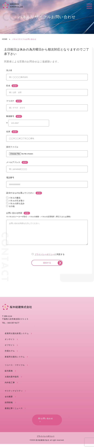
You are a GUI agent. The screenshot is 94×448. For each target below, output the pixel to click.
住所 (12, 131)
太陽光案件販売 (12, 381)
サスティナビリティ (14, 395)
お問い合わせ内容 (39, 215)
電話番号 (10, 177)
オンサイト (10, 343)
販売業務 (9, 375)
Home (4, 39)
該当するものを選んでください (24, 193)
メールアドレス (17, 162)
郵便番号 (14, 116)
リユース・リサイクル (15, 369)
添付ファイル (12, 147)
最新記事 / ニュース (14, 412)
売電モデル (10, 355)
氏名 (12, 85)
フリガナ (14, 101)
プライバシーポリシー (45, 258)
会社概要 (9, 401)
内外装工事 (10, 386)
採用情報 (9, 406)
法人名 (9, 70)
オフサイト (10, 349)
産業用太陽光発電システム (17, 337)
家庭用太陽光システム (15, 361)
